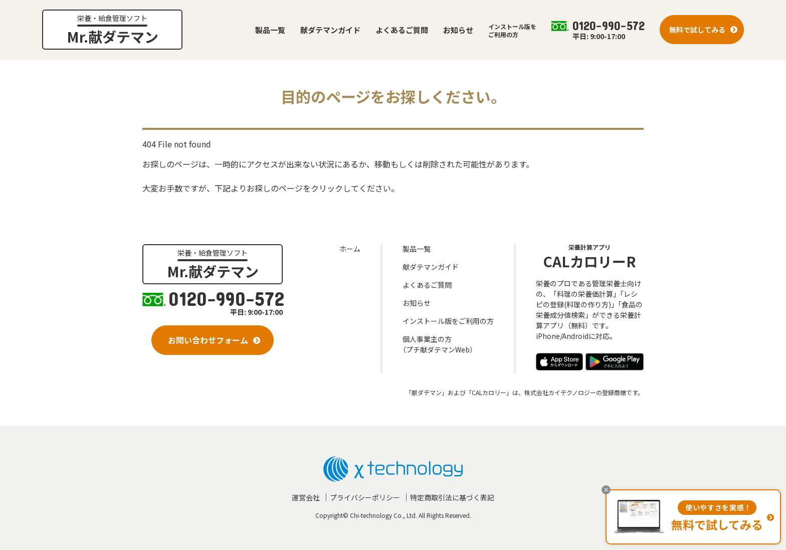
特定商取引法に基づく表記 (452, 497)
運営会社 (306, 497)
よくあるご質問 (401, 30)
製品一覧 (270, 30)
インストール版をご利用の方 (512, 30)
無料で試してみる (697, 30)
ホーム (349, 249)
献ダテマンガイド (330, 30)
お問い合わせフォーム (208, 340)
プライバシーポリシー (365, 497)
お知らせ (458, 30)
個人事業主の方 (440, 344)
